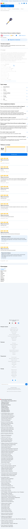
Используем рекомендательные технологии (14, 389)
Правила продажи (14, 331)
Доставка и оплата (14, 327)
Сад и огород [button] (3, 275)
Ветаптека (14, 376)
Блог (14, 365)
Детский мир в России (10, 391)
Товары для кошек (14, 369)
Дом (5, 8)
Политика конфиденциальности (14, 334)
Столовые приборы (15, 8)
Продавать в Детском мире (14, 329)
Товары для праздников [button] (2, 280)
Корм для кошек (14, 371)
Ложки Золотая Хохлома (5, 10)
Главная (2, 8)
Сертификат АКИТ (14, 337)
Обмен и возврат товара (14, 330)
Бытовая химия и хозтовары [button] (3, 269)
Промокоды (14, 333)
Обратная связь (14, 338)
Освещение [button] (2, 273)
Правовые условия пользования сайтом (14, 388)
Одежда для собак (14, 375)
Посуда (9, 8)
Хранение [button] (2, 281)
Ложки (22, 8)
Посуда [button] (2, 274)
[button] (7, 6)
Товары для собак (14, 372)
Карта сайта (14, 340)
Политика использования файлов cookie (14, 336)
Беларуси (19, 391)
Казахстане (15, 391)
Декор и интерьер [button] (3, 270)
